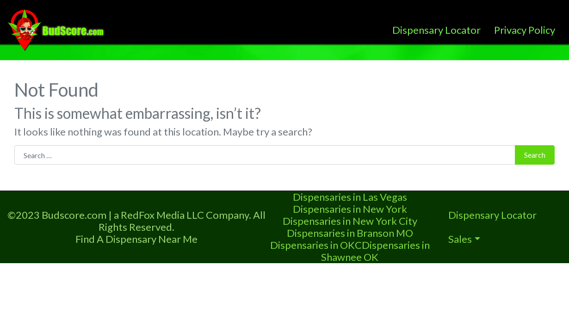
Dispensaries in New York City (350, 221)
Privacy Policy (524, 30)
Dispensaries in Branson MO (350, 233)
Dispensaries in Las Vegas (350, 197)
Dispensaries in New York (350, 209)
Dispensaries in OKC (316, 245)
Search (534, 154)
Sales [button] (460, 239)
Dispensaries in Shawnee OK (375, 251)
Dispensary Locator (436, 30)
